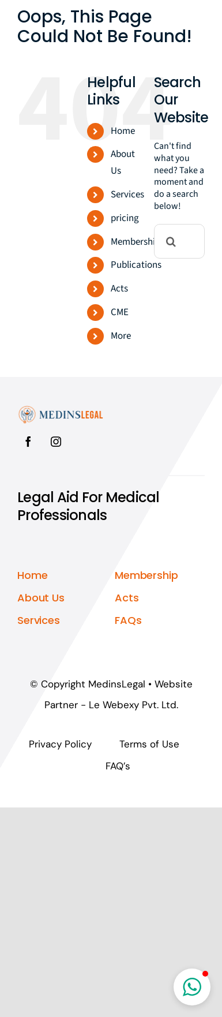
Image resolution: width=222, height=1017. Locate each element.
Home (123, 131)
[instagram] (56, 442)
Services (127, 194)
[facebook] (28, 442)
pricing (125, 218)
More (121, 336)
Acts (119, 289)
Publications (136, 265)
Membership (135, 242)
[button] (192, 987)
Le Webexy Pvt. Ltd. (133, 704)
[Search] (171, 241)
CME (120, 312)
